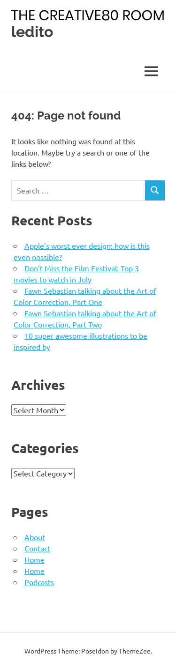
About (34, 537)
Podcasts (39, 582)
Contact (37, 548)
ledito (32, 31)
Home (34, 559)
